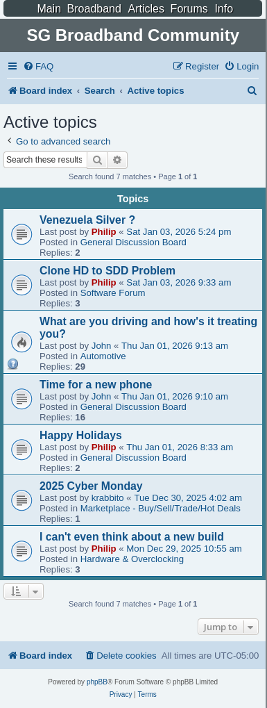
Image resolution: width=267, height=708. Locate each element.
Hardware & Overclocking (132, 559)
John (102, 345)
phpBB (97, 682)
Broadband (94, 9)
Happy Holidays (81, 435)
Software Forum (113, 293)
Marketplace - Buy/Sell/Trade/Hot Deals (160, 508)
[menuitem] (38, 66)
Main (49, 9)
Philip (104, 232)
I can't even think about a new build (132, 537)
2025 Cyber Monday (91, 486)
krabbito (108, 498)
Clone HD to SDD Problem (107, 271)
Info (223, 9)
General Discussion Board (133, 242)
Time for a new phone (96, 384)
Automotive (103, 356)
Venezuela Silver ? (87, 220)
